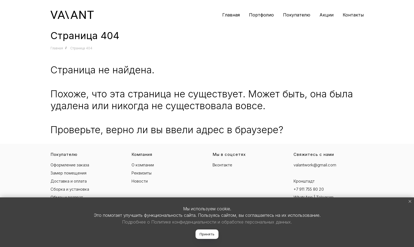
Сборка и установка (70, 189)
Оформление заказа (70, 164)
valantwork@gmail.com (315, 164)
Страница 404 (81, 48)
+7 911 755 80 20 (309, 189)
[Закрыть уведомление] (410, 201)
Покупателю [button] (296, 15)
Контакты (353, 15)
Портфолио (261, 15)
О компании (143, 164)
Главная (231, 15)
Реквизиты (142, 173)
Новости (140, 181)
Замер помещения (68, 173)
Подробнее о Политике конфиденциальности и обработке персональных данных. (207, 222)
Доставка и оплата (69, 181)
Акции (326, 15)
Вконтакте (222, 164)
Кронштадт (304, 181)
